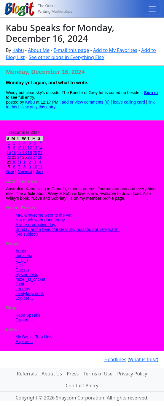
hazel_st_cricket (30, 279)
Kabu (18, 50)
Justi (19, 284)
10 (19, 147)
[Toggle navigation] (152, 9)
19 (29, 152)
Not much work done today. (40, 220)
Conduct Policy (82, 385)
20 (35, 152)
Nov (10, 171)
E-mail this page (71, 50)
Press (73, 373)
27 (35, 157)
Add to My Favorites (115, 50)
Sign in (151, 92)
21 (40, 152)
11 (24, 147)
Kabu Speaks (27, 315)
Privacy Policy (132, 373)
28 (40, 157)
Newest (24, 171)
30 (14, 162)
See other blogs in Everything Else (66, 57)
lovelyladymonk (29, 293)
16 (14, 152)
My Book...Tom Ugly (33, 336)
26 (29, 157)
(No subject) (26, 234)
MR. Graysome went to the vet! (44, 215)
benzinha (23, 255)
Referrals (27, 373)
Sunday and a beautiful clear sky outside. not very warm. (67, 229)
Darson (22, 269)
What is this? (143, 359)
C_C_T (21, 260)
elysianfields (26, 274)
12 (29, 147)
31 (19, 162)
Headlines (115, 359)
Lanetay (22, 288)
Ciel (19, 265)
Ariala (20, 250)
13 (35, 147)
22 (9, 157)
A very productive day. (35, 224)
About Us (52, 373)
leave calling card (129, 102)
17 (19, 152)
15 (9, 152)
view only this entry (37, 106)
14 (40, 147)
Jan (39, 171)
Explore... (24, 298)
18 (24, 152)
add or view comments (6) (86, 102)
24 (19, 157)
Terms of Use (97, 373)
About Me (39, 50)
